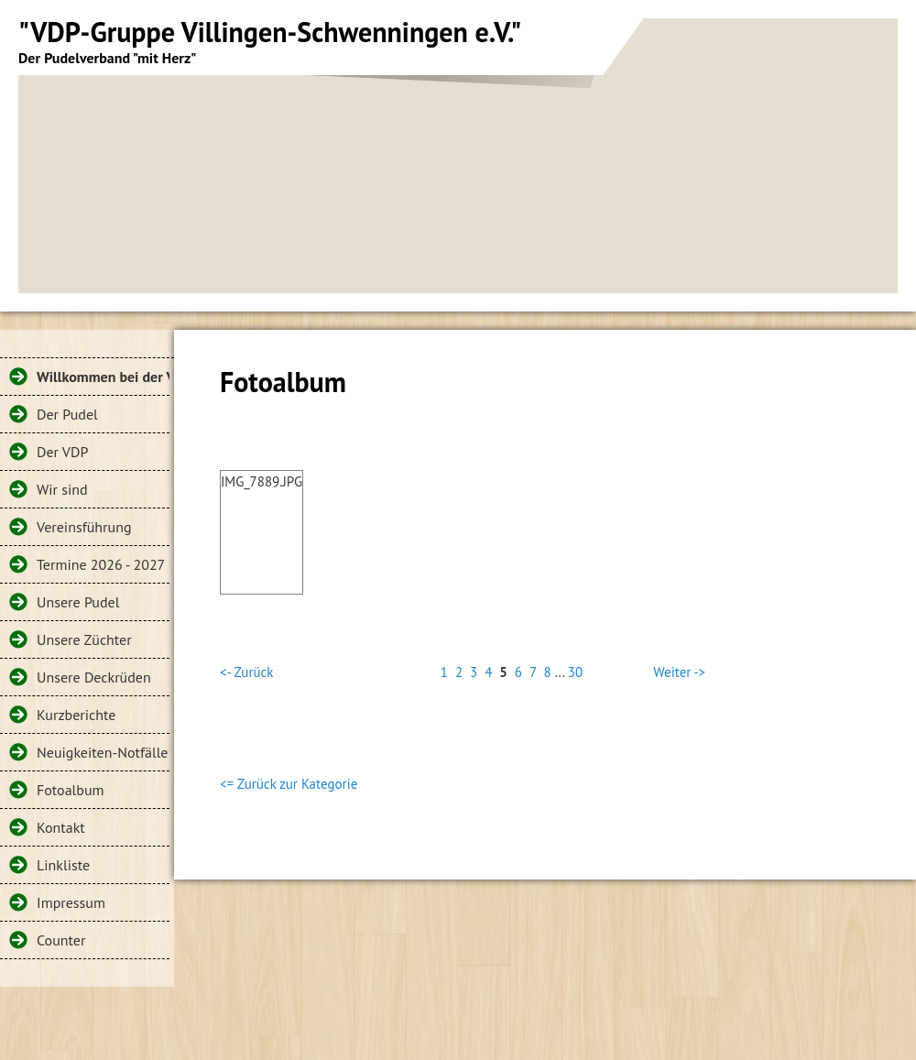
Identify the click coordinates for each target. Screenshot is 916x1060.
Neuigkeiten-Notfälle (102, 752)
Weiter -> (679, 672)
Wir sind (62, 489)
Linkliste (63, 865)
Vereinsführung (84, 527)
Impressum (71, 902)
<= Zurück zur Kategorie (288, 783)
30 (575, 672)
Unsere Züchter (84, 639)
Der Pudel (67, 414)
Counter (61, 940)
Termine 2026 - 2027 (101, 564)
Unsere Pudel (78, 602)
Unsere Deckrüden (94, 677)
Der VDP (62, 452)
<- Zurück (246, 672)
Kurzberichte (76, 714)
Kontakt (61, 827)
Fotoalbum (70, 790)
